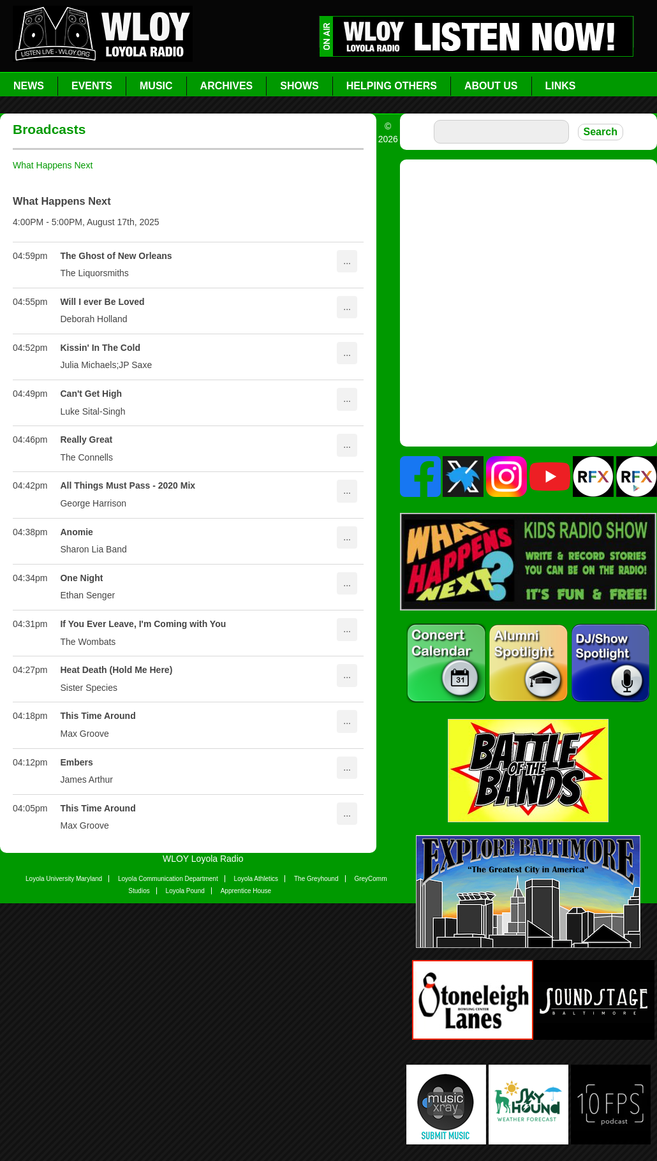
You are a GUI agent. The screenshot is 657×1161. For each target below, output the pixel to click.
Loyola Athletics (256, 878)
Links (560, 85)
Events (91, 85)
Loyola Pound (185, 890)
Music (156, 85)
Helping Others (391, 85)
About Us (491, 85)
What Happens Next (52, 165)
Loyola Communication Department (168, 878)
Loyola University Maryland (64, 878)
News (28, 85)
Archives (226, 85)
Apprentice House (246, 890)
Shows (299, 85)
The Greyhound (316, 878)
